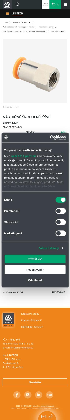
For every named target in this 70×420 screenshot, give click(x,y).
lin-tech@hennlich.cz (22, 347)
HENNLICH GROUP (32, 326)
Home (5, 22)
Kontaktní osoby (30, 313)
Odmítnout (35, 280)
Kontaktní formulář (31, 320)
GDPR (13, 408)
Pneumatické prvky (45, 27)
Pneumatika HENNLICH (12, 31)
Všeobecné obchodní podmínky (30, 408)
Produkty (27, 22)
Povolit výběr (34, 269)
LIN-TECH (17, 13)
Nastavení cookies (51, 408)
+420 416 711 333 (22, 343)
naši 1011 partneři (23, 155)
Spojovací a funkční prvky (36, 31)
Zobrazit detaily (49, 247)
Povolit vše (35, 258)
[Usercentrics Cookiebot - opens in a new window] (50, 137)
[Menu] (65, 4)
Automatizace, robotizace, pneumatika (18, 27)
